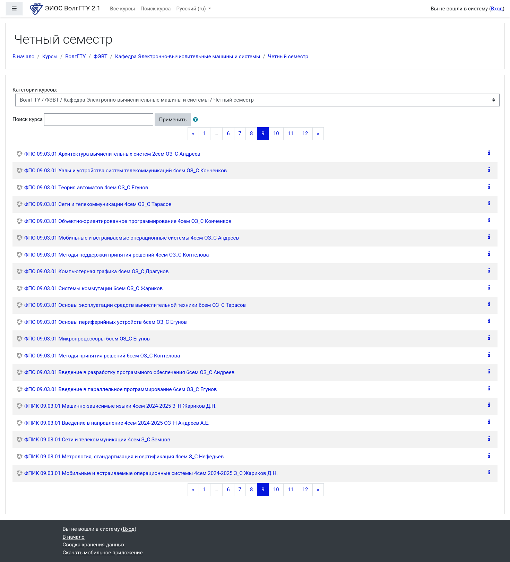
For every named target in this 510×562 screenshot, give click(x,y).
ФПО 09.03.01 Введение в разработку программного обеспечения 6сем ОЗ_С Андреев (129, 372)
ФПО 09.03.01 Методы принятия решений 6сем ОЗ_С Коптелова (102, 356)
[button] (196, 119)
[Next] (318, 133)
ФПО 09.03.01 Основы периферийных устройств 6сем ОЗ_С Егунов (105, 322)
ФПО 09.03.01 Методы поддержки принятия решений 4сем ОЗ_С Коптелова (116, 255)
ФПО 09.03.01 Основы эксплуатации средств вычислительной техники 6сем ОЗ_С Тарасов (135, 305)
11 (291, 133)
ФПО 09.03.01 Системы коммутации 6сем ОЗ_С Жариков (93, 288)
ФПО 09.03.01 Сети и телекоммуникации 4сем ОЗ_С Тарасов (98, 204)
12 (305, 133)
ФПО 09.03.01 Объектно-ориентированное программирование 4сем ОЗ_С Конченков (128, 221)
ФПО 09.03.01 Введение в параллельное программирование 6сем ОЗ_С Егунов (120, 389)
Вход (497, 9)
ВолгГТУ (75, 56)
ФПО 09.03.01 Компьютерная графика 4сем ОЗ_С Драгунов (96, 271)
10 (276, 133)
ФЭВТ (100, 56)
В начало (23, 56)
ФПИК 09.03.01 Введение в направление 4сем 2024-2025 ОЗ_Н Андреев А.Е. (116, 423)
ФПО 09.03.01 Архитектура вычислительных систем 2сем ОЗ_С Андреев (112, 154)
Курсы (50, 56)
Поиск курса (155, 9)
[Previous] (193, 133)
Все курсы (122, 9)
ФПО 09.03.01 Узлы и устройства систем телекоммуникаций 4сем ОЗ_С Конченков (125, 170)
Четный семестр (288, 56)
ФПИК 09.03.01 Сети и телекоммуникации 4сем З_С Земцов (97, 439)
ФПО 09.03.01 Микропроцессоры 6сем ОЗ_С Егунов (87, 339)
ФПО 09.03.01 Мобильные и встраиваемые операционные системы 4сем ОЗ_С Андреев (131, 238)
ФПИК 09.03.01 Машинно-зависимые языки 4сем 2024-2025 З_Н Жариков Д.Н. (120, 406)
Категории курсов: (34, 90)
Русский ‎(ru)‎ (191, 9)
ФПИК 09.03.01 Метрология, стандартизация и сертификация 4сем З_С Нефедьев (124, 456)
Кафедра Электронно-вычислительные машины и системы (187, 56)
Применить (173, 119)
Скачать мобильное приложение (103, 553)
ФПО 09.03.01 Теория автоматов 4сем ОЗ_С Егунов (86, 187)
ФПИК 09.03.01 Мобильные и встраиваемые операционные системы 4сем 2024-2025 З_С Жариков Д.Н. (151, 473)
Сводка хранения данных (94, 545)
